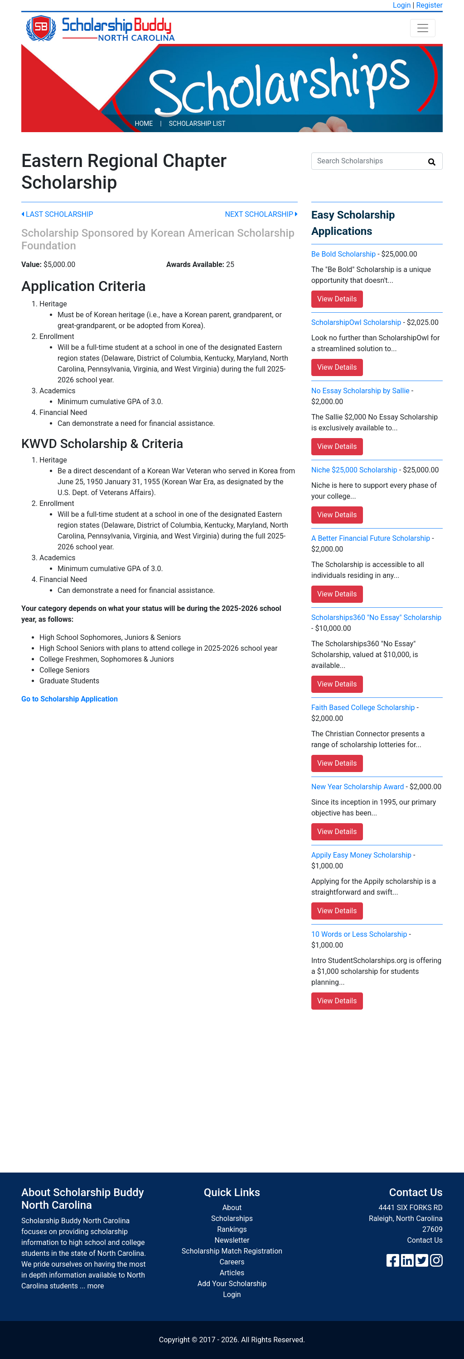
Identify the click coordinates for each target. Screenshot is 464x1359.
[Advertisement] (232, 1082)
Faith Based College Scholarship (363, 707)
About (232, 1207)
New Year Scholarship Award (357, 786)
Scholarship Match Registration (232, 1251)
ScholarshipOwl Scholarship (356, 322)
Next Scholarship (261, 214)
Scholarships (232, 1218)
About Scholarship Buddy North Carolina (82, 1199)
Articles (232, 1272)
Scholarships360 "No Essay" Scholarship (376, 617)
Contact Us (425, 1240)
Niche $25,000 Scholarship (354, 470)
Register (429, 5)
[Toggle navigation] (422, 28)
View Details (337, 299)
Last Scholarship (57, 214)
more (95, 1286)
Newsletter (232, 1240)
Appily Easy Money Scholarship (361, 855)
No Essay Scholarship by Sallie (360, 390)
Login (402, 5)
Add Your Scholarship (232, 1283)
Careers (231, 1262)
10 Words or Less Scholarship (359, 934)
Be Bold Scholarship (343, 254)
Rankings (231, 1229)
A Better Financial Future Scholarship (370, 538)
